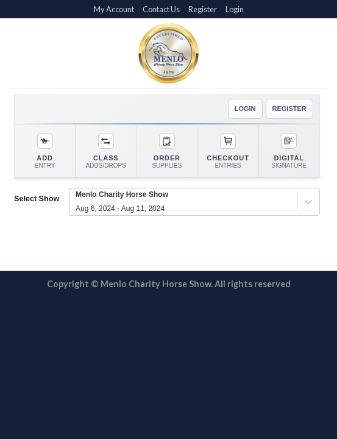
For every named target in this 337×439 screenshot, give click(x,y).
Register (202, 9)
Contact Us (161, 9)
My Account (114, 9)
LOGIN (245, 108)
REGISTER (289, 108)
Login (234, 9)
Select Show (36, 199)
